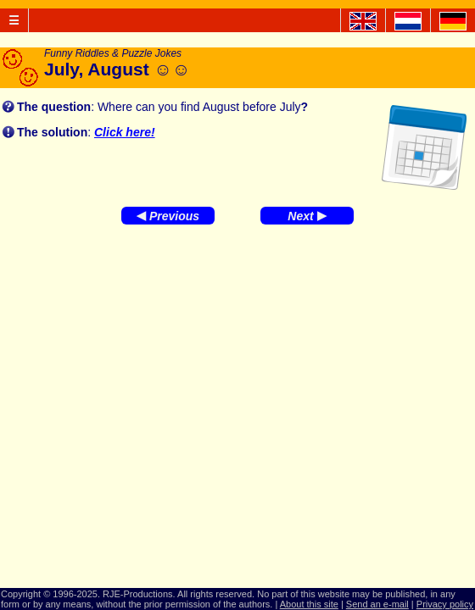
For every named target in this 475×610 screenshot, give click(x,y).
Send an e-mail (377, 604)
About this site (309, 604)
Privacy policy (444, 604)
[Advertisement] (237, 368)
